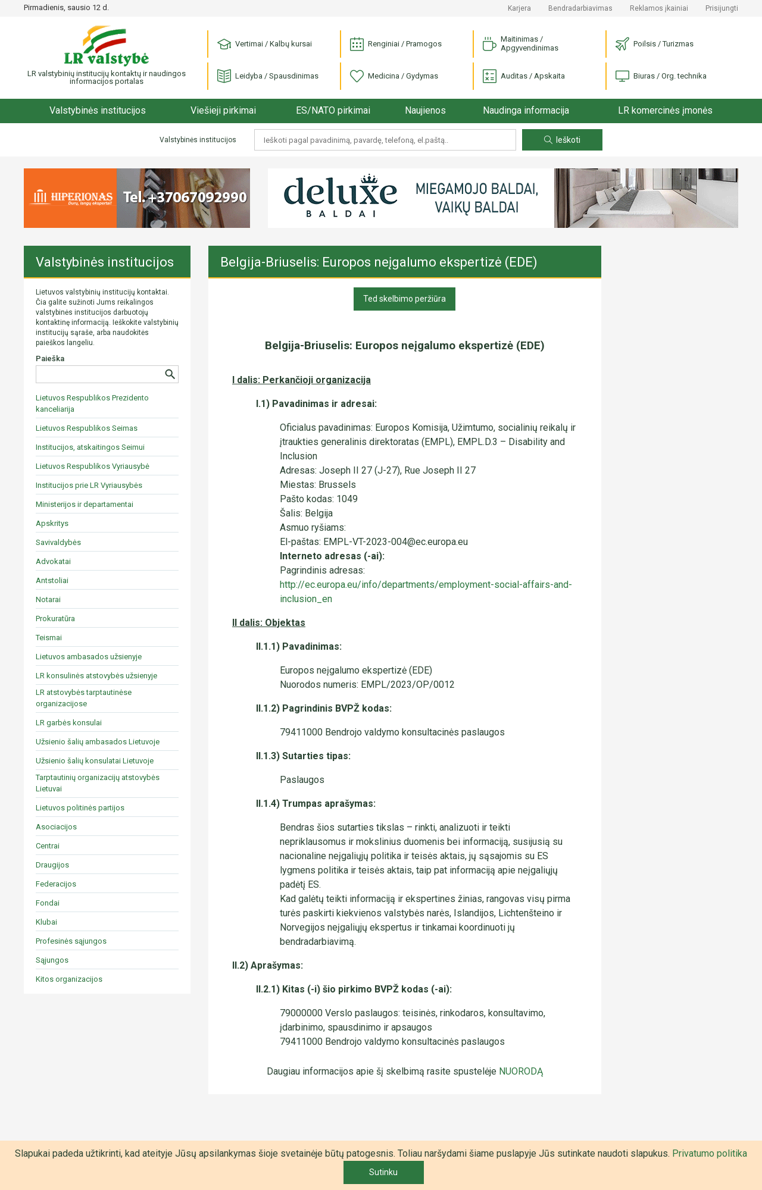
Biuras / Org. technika (661, 76)
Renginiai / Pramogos (396, 44)
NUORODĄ (521, 1071)
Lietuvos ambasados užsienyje (89, 656)
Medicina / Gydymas (394, 76)
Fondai (48, 902)
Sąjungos (52, 960)
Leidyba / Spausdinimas (267, 76)
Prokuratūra (55, 618)
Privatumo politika (709, 1153)
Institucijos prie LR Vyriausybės (89, 485)
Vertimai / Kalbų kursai (264, 44)
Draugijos (52, 864)
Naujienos (425, 110)
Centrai (48, 845)
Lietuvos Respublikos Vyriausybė (92, 466)
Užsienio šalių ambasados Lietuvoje (98, 741)
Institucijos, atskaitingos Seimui (90, 447)
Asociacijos (56, 826)
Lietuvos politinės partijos (80, 807)
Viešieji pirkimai (223, 110)
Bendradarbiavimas (580, 8)
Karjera (519, 8)
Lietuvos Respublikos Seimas (87, 428)
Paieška (50, 358)
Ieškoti (562, 140)
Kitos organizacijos (69, 979)
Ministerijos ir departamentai (84, 504)
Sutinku (383, 1172)
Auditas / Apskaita (524, 76)
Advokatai (53, 561)
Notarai (48, 599)
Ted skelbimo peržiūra (404, 298)
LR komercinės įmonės (665, 110)
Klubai (46, 921)
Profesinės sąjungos (71, 941)
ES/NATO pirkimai (333, 110)
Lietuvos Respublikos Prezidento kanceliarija (92, 403)
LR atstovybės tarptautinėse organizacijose (84, 698)
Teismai (49, 637)
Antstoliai (52, 580)
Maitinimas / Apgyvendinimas (520, 43)
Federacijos (56, 883)
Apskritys (52, 523)
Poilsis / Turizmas (655, 44)
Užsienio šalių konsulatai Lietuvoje (95, 760)
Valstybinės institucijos (97, 110)
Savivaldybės (58, 542)
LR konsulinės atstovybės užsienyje (96, 675)
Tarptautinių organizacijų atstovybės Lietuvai (98, 783)
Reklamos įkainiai (659, 8)
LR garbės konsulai (69, 722)
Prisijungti (721, 8)
